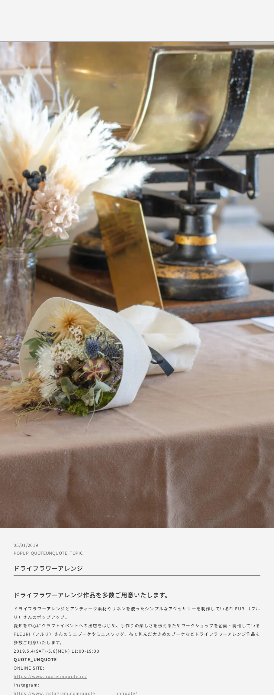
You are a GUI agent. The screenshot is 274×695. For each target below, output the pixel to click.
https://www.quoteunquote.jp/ (50, 676)
